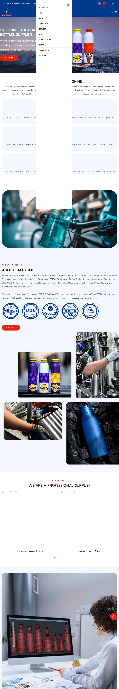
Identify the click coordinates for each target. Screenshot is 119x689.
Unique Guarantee (59, 116)
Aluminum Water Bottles (30, 581)
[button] (54, 588)
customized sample (59, 190)
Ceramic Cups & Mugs (88, 581)
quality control (59, 153)
